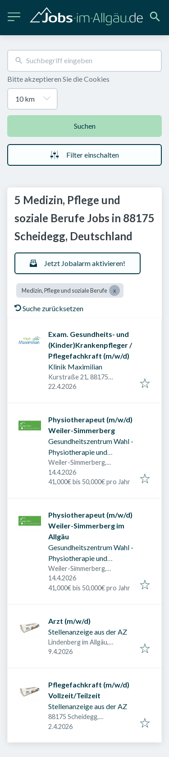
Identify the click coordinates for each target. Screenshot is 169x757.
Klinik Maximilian (75, 366)
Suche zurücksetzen (48, 308)
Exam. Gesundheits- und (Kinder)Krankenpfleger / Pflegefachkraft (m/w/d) (90, 345)
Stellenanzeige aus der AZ (87, 631)
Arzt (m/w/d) (69, 621)
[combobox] (84, 61)
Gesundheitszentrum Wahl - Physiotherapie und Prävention (90, 452)
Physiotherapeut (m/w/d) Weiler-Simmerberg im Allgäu (90, 525)
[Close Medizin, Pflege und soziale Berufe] (114, 290)
